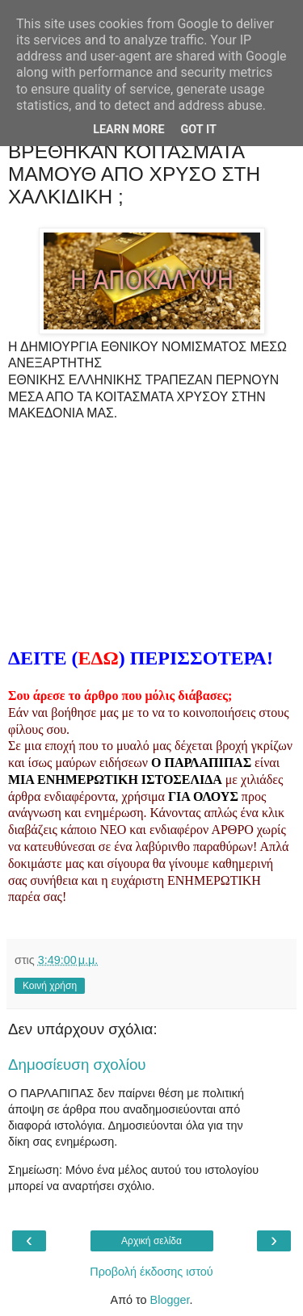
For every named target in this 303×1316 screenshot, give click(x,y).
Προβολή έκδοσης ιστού (151, 1271)
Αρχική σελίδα (151, 1241)
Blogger (170, 1299)
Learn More (128, 129)
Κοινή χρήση (50, 985)
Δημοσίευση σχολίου (77, 1064)
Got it (199, 129)
